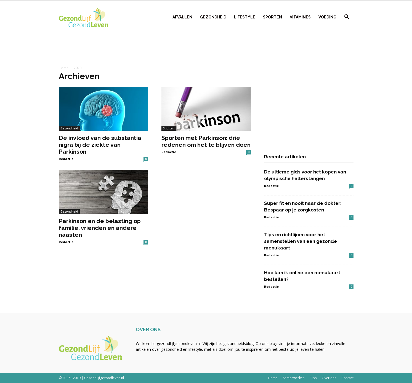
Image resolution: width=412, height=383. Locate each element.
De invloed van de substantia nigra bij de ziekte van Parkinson (100, 144)
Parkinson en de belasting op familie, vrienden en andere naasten (100, 228)
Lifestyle (244, 17)
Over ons (329, 378)
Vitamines (300, 17)
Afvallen (182, 17)
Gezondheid (213, 17)
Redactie (66, 159)
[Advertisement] (206, 47)
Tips (313, 378)
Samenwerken (294, 378)
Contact (347, 378)
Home (63, 68)
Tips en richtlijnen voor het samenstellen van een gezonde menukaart (300, 241)
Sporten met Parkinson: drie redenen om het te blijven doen (206, 141)
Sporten (272, 17)
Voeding (327, 17)
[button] (346, 17)
